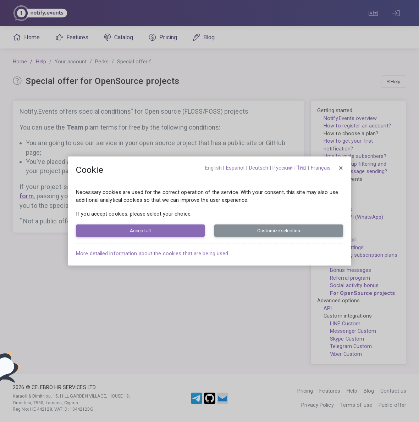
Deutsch (259, 168)
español (235, 168)
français (321, 168)
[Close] (341, 168)
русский (282, 168)
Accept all (140, 230)
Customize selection (278, 230)
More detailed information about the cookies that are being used (152, 253)
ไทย (301, 168)
